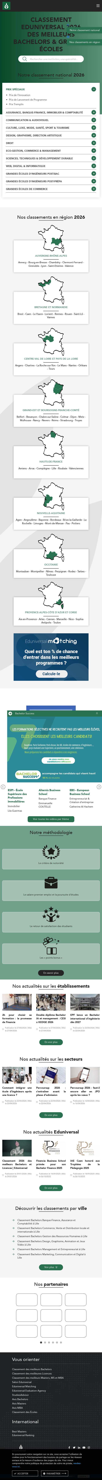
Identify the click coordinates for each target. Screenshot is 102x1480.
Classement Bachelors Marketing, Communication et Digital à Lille (51, 1256)
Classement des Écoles (24, 1412)
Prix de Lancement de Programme (28, 99)
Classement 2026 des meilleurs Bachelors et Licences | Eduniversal (17, 1164)
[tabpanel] (27, 1316)
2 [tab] (45, 1342)
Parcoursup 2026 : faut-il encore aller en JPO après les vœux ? (85, 1091)
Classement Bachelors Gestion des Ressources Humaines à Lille (52, 1236)
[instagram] (89, 1448)
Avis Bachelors (20, 1399)
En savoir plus (51, 973)
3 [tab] (49, 1342)
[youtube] (84, 1448)
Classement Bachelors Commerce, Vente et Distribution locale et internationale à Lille (53, 1229)
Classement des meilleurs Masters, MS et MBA (38, 1378)
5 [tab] (57, 1342)
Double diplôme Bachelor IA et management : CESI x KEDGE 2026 (51, 1018)
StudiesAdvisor (20, 1395)
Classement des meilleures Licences (32, 1373)
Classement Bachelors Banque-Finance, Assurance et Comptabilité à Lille (46, 1221)
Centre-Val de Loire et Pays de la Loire (51, 359)
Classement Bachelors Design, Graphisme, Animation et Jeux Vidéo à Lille (51, 1243)
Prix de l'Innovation (19, 95)
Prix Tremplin (16, 104)
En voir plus (51, 1042)
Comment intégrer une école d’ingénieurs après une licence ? (17, 1091)
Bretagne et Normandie (51, 307)
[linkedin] (79, 1448)
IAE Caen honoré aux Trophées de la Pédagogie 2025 (85, 1164)
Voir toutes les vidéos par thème (51, 819)
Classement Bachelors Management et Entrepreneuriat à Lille (51, 1249)
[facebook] (69, 1448)
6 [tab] (61, 1342)
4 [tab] (53, 1342)
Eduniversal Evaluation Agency (29, 1391)
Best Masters (19, 1431)
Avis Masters (19, 1403)
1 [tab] (41, 1342)
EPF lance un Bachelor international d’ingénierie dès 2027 (85, 1018)
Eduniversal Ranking (23, 1435)
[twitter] (74, 1448)
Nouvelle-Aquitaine (51, 513)
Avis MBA (17, 1408)
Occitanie (51, 565)
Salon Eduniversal (22, 1382)
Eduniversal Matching (24, 1386)
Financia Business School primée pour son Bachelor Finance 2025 (51, 1164)
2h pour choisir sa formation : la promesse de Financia (17, 1018)
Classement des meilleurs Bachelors (32, 1369)
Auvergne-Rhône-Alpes (51, 256)
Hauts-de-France (51, 462)
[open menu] (98, 5)
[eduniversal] (19, 1448)
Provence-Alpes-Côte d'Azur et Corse (51, 612)
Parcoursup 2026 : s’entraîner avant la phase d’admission (51, 1091)
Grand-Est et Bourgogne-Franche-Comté (51, 410)
